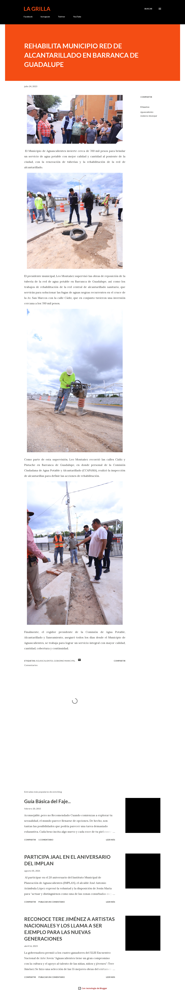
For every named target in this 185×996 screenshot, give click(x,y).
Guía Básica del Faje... (47, 801)
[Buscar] (148, 8)
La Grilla (37, 8)
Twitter (61, 16)
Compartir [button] (146, 97)
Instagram (45, 16)
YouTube (77, 16)
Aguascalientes (146, 112)
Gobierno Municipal (148, 116)
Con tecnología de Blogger (92, 988)
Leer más (110, 840)
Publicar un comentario (51, 902)
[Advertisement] (70, 756)
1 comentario (45, 840)
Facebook (28, 16)
